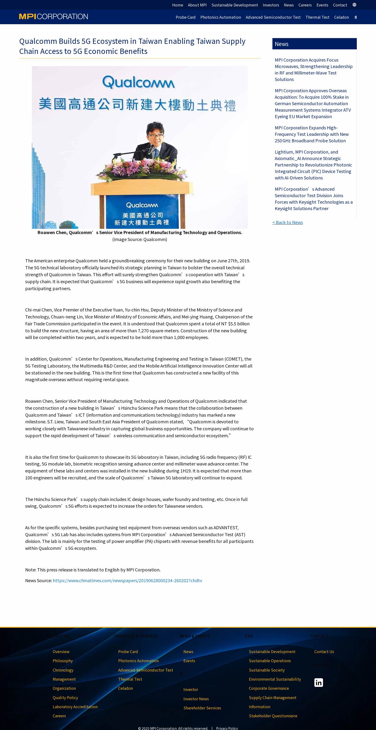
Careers (305, 5)
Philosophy (63, 660)
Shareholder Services (202, 708)
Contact (340, 5)
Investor (190, 689)
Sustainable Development (235, 5)
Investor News (196, 698)
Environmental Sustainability (275, 679)
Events (322, 5)
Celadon (341, 17)
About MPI (197, 5)
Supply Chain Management (272, 697)
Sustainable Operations (270, 660)
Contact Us (324, 651)
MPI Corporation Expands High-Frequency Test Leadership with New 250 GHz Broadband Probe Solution (312, 134)
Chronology (63, 670)
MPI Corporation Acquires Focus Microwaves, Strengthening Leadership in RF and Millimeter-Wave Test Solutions (314, 69)
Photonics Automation (220, 17)
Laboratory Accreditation (75, 706)
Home (177, 5)
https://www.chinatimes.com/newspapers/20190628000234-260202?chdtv (127, 580)
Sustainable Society (267, 670)
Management (64, 679)
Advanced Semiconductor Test (273, 17)
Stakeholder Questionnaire (273, 716)
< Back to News (287, 222)
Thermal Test (317, 17)
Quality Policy (65, 697)
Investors (271, 5)
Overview (61, 651)
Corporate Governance (269, 688)
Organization (64, 688)
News (289, 5)
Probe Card (186, 17)
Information (259, 706)
